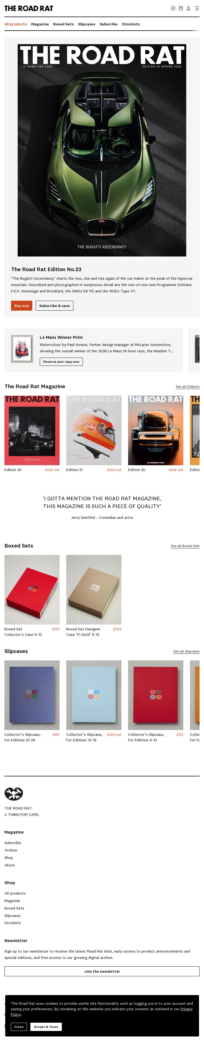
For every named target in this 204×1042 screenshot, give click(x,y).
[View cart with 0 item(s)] (181, 8)
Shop (8, 857)
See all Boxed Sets (185, 546)
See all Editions (188, 386)
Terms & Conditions (49, 1014)
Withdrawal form (161, 1014)
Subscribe (109, 24)
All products (15, 24)
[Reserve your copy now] (61, 362)
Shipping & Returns (87, 1014)
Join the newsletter (102, 971)
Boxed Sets (63, 24)
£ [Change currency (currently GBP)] (173, 8)
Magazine (40, 24)
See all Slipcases (186, 651)
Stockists (131, 24)
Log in (137, 1014)
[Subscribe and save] (54, 306)
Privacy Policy (16, 1014)
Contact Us (118, 1014)
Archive (10, 850)
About (9, 865)
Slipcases (86, 24)
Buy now (21, 305)
